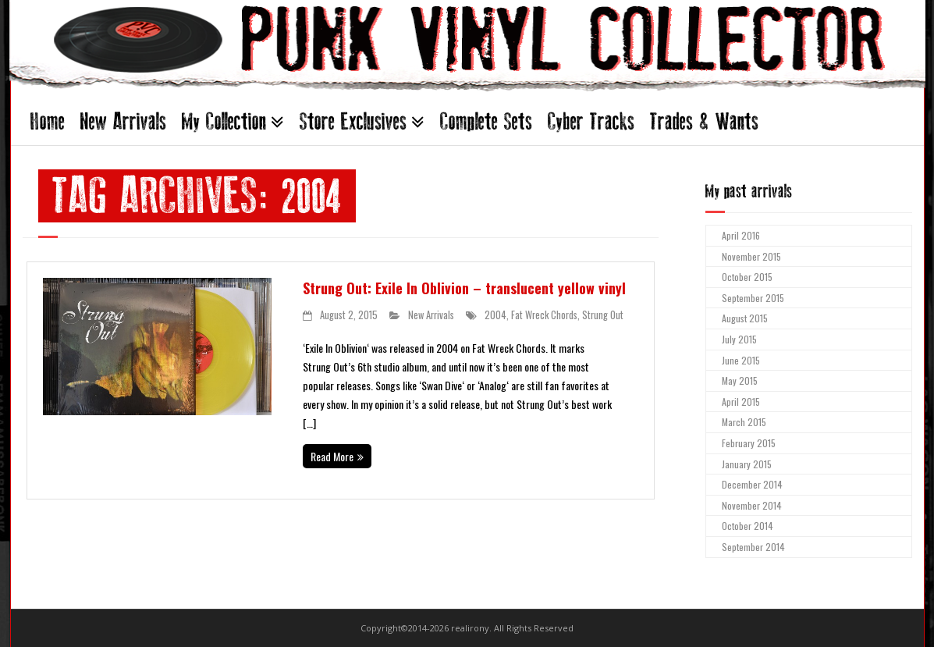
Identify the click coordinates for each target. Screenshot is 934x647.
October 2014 (747, 525)
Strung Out (602, 315)
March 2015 (744, 421)
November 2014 (752, 505)
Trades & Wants (704, 121)
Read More (332, 456)
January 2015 (747, 464)
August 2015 (745, 318)
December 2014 (752, 484)
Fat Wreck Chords (544, 315)
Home (47, 121)
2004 (495, 315)
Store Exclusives (353, 121)
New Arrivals (123, 121)
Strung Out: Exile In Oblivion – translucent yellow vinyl (464, 288)
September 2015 (753, 297)
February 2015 (749, 443)
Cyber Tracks (591, 121)
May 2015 (740, 380)
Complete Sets (486, 121)
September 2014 (753, 546)
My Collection (224, 121)
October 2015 (747, 276)
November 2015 (751, 256)
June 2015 (741, 360)
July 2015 (739, 339)
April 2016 (741, 235)
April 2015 (741, 401)
